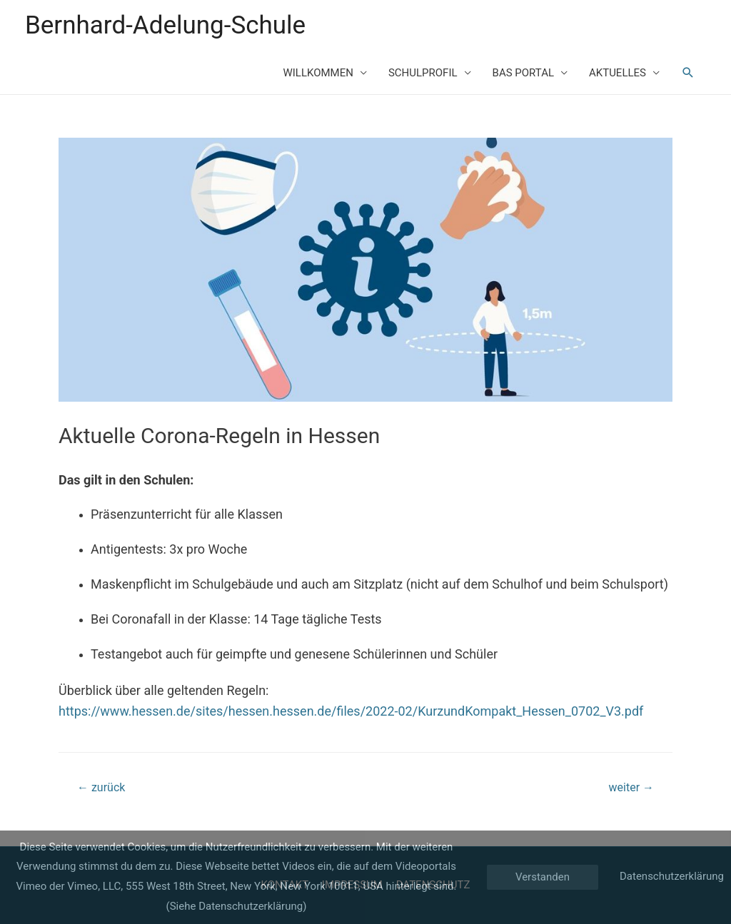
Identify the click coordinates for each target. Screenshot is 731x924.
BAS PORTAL (523, 72)
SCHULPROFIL (423, 72)
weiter (631, 787)
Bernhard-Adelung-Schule (165, 25)
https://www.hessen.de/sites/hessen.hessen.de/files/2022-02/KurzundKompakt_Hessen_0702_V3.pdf (351, 711)
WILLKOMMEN (318, 72)
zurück (101, 787)
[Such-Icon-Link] (688, 73)
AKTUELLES (617, 72)
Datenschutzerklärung (672, 876)
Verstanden (542, 876)
